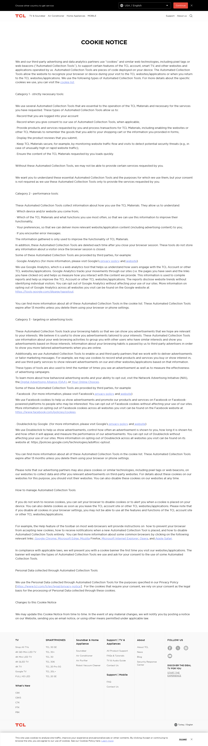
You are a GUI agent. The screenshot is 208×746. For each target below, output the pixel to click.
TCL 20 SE (51, 676)
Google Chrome (45, 538)
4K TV (18, 666)
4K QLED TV (22, 661)
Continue (181, 5)
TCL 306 (50, 661)
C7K (17, 702)
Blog (139, 657)
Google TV (21, 671)
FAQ (109, 681)
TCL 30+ (50, 652)
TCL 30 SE (51, 647)
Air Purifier (82, 660)
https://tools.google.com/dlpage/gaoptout (44, 291)
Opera (143, 538)
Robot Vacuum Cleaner (88, 665)
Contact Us (113, 665)
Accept (183, 739)
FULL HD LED (22, 676)
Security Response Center (147, 663)
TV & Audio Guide (116, 660)
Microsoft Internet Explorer (119, 538)
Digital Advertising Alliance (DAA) (43, 382)
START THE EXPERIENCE (174, 674)
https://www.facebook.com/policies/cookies (45, 412)
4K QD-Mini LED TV (25, 652)
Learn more (107, 740)
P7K (17, 707)
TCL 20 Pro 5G (53, 666)
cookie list (67, 82)
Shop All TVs (22, 647)
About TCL (142, 647)
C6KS (18, 697)
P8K (17, 712)
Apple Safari (163, 538)
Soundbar (81, 650)
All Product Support (117, 650)
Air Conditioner (84, 655)
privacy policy (110, 261)
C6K (17, 692)
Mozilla (84, 538)
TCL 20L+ (51, 671)
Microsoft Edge (68, 538)
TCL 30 (49, 657)
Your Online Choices (85, 382)
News (140, 652)
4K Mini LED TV (23, 657)
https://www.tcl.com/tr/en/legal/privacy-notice (49, 586)
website (131, 261)
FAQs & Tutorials (115, 655)
